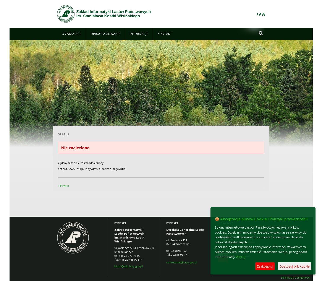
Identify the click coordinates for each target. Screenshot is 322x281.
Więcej (240, 256)
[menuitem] (71, 34)
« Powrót (63, 185)
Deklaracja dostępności (295, 277)
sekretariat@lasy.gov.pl (181, 262)
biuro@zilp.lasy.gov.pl (128, 266)
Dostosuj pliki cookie (294, 266)
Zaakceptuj (265, 266)
